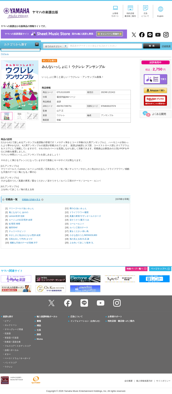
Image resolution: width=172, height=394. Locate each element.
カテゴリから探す (15, 44)
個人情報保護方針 (144, 381)
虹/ (14, 224)
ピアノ (8, 321)
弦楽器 (8, 333)
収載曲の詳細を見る (31, 199)
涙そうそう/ (79, 220)
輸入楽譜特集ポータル (47, 316)
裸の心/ (78, 208)
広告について (76, 316)
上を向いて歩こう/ (81, 243)
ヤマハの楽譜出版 (30, 12)
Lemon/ (17, 216)
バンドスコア (11, 362)
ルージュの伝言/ (21, 220)
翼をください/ (79, 231)
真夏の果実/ (85, 216)
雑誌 (39, 325)
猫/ (13, 227)
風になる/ (18, 212)
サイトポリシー (163, 381)
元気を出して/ (21, 239)
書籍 (39, 321)
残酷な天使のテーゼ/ (24, 243)
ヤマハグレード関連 (14, 329)
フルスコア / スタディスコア (18, 346)
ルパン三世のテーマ (79, 227)
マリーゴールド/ (21, 208)
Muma (40, 339)
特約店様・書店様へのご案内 (121, 321)
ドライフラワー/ (79, 212)
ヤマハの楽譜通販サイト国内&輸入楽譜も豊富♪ (64, 34)
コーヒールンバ (77, 224)
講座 (39, 334)
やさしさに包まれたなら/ (25, 235)
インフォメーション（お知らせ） (85, 321)
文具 (39, 330)
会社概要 (128, 381)
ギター (8, 354)
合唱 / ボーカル (12, 350)
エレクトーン (11, 325)
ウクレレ (9, 367)
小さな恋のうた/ (83, 235)
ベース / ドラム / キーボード (18, 358)
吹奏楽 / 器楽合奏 (13, 342)
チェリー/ (17, 231)
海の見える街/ (79, 239)
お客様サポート (115, 316)
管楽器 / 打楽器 (12, 338)
